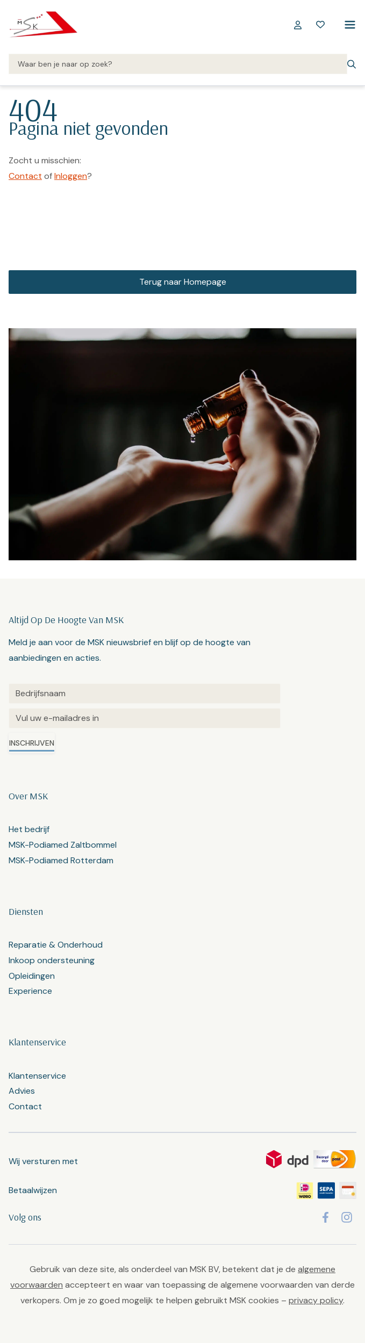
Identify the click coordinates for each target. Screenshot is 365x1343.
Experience (30, 991)
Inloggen (70, 176)
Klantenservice (37, 1075)
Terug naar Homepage (182, 281)
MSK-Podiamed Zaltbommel (63, 844)
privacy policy (316, 1300)
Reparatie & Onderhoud (56, 944)
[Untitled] (145, 693)
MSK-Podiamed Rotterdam (61, 860)
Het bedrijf (29, 829)
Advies (22, 1090)
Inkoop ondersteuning (52, 960)
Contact (25, 176)
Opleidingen (32, 975)
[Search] (178, 64)
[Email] (145, 718)
